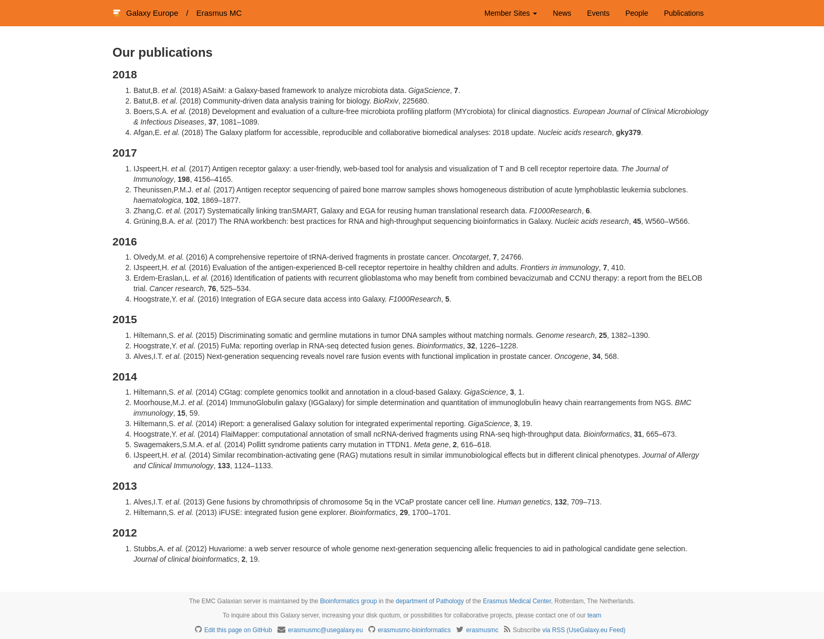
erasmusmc (482, 630)
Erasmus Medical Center (517, 601)
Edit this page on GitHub (238, 630)
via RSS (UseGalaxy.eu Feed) (583, 630)
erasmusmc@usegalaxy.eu (325, 630)
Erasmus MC (219, 12)
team (594, 615)
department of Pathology (430, 601)
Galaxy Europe (152, 12)
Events (598, 13)
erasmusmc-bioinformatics (414, 630)
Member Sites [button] (511, 13)
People (636, 13)
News (562, 13)
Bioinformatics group (348, 601)
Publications (684, 13)
